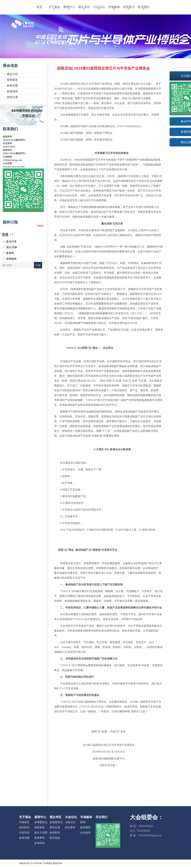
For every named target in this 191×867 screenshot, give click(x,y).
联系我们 (144, 7)
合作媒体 (85, 832)
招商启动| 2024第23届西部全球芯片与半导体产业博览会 (103, 68)
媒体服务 (85, 827)
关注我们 (101, 817)
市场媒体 (114, 7)
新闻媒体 (10, 259)
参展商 (8, 253)
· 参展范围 (10, 85)
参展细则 (39, 843)
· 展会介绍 (10, 74)
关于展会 (54, 7)
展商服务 (39, 827)
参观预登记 (56, 822)
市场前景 (24, 822)
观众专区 (84, 7)
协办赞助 (70, 827)
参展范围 (24, 837)
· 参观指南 (10, 91)
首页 (39, 7)
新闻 (82, 822)
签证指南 (55, 837)
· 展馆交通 (10, 97)
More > (41, 225)
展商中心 (69, 7)
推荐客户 (129, 7)
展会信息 (10, 65)
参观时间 (55, 832)
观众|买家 (10, 247)
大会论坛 (99, 7)
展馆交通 (55, 827)
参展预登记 (40, 822)
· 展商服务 (10, 79)
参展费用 (39, 837)
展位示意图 (40, 832)
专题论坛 (70, 822)
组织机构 (24, 827)
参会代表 (10, 241)
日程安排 (24, 832)
